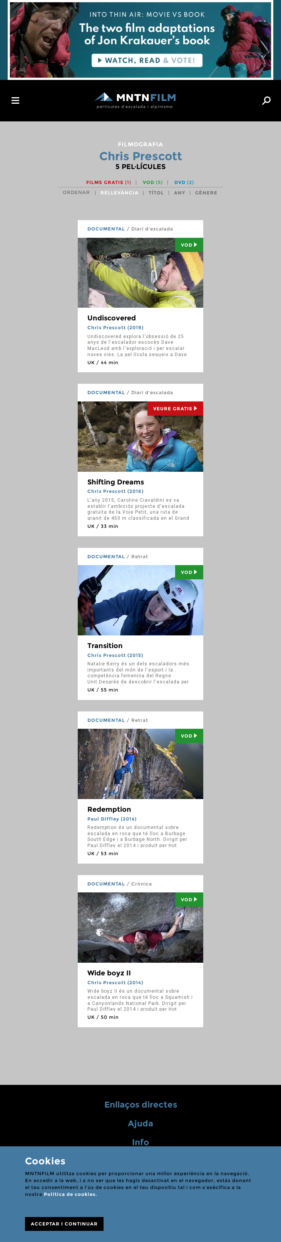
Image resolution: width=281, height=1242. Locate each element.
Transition (105, 646)
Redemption (109, 809)
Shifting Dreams (115, 482)
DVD (184, 182)
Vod (189, 245)
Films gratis (108, 182)
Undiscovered (111, 318)
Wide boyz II (109, 973)
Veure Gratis (175, 408)
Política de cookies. (70, 1194)
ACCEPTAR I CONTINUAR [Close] (64, 1224)
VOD (153, 182)
